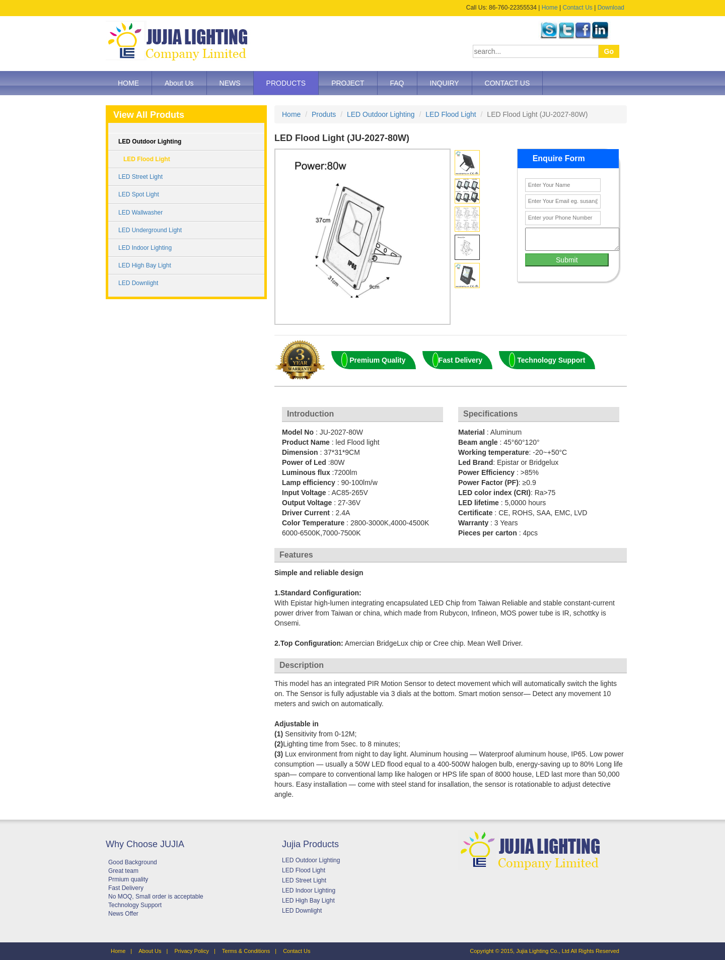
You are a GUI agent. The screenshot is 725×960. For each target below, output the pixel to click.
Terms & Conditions (246, 951)
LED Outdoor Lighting (149, 141)
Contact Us (577, 7)
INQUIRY (444, 83)
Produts (324, 114)
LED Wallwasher (140, 212)
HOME (128, 83)
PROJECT (347, 83)
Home (550, 7)
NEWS (230, 83)
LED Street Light (140, 176)
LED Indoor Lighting (145, 247)
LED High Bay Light (144, 265)
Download (611, 7)
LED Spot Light (138, 194)
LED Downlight (138, 283)
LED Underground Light (150, 230)
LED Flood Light (146, 159)
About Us (179, 83)
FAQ (397, 83)
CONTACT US (507, 83)
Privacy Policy (191, 951)
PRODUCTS (286, 83)
